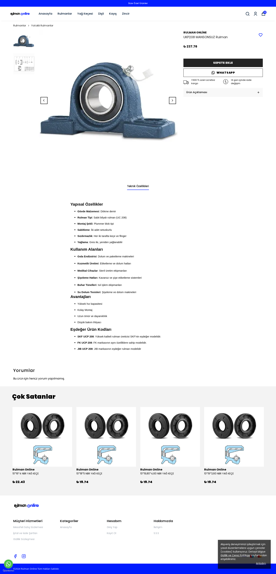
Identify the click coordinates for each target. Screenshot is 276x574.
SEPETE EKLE (223, 63)
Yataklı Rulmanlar (42, 25)
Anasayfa (45, 14)
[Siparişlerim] (255, 14)
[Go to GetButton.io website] (8, 571)
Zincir (126, 14)
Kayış (113, 14)
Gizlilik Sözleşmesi (23, 539)
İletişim (158, 527)
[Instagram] (24, 556)
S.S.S (156, 533)
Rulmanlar (65, 14)
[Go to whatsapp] (8, 564)
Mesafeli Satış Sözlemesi (28, 527)
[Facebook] (15, 556)
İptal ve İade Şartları (25, 533)
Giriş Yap (112, 527)
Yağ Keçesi (85, 14)
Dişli (101, 14)
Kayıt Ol (111, 533)
